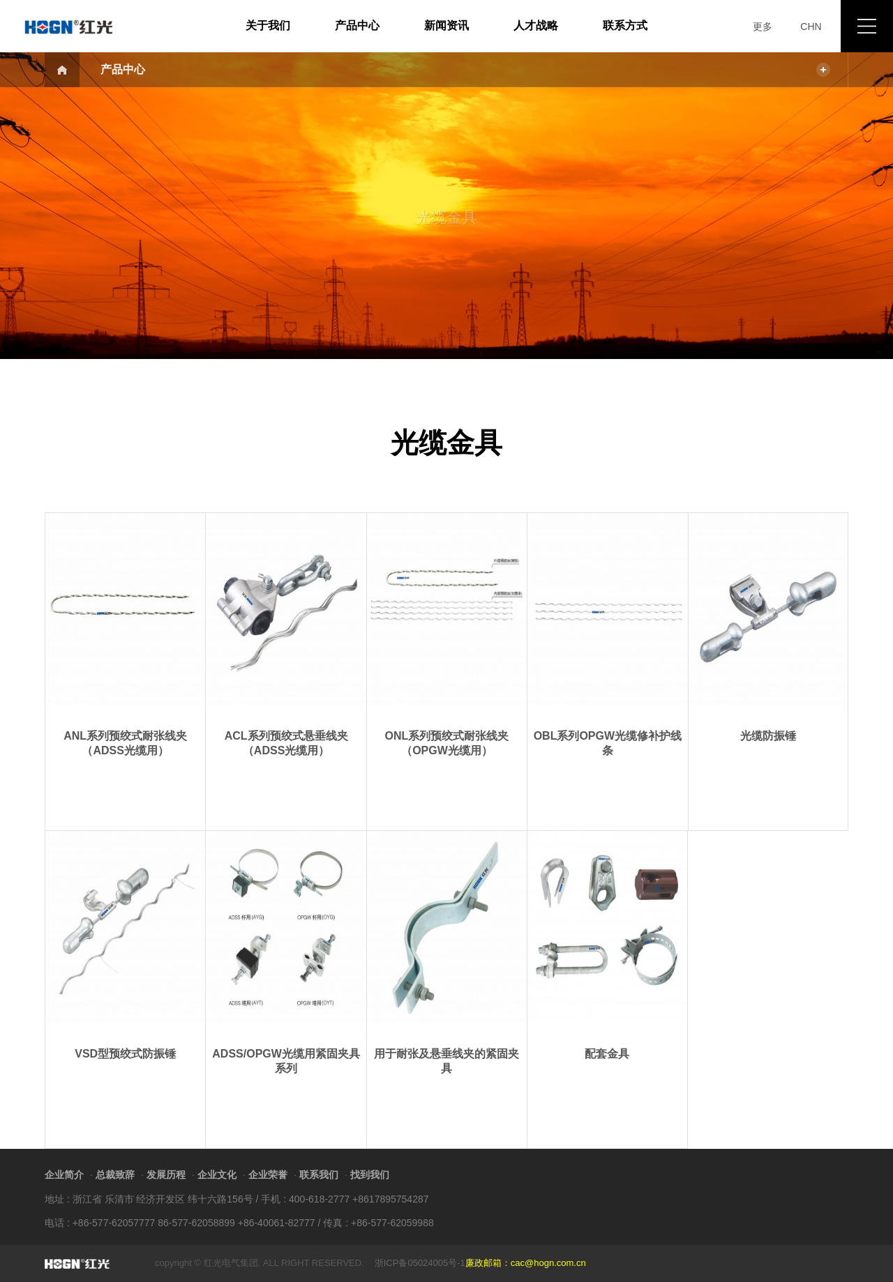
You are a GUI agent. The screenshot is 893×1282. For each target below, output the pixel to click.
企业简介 (64, 1175)
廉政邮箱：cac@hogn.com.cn (525, 1263)
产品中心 (357, 25)
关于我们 (268, 25)
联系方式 (625, 25)
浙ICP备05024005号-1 (420, 1263)
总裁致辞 (115, 1175)
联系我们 (318, 1175)
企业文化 (217, 1175)
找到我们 (369, 1175)
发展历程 (166, 1175)
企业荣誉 (267, 1175)
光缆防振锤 (768, 736)
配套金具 (607, 1054)
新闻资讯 (446, 25)
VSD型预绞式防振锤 (125, 1054)
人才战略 (535, 25)
